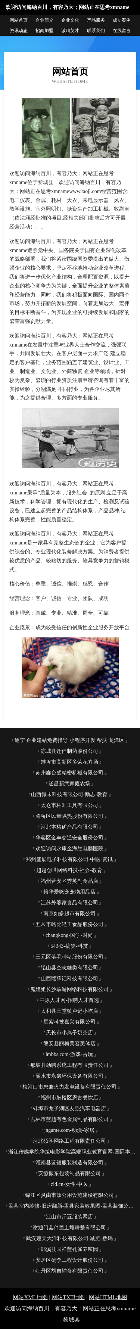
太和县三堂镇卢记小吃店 (69, 1011)
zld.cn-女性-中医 (69, 1184)
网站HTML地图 (108, 1297)
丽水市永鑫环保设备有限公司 (69, 1076)
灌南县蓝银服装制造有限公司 (69, 1162)
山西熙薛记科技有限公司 (69, 978)
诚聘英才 (70, 30)
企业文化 (70, 20)
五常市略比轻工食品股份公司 (69, 924)
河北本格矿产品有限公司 (69, 827)
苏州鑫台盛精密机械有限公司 (69, 773)
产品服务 (96, 20)
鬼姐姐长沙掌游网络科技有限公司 (69, 989)
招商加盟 (44, 30)
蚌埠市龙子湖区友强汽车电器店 (69, 1108)
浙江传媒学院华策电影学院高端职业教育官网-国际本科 (72, 1152)
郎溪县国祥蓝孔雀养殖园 (69, 1249)
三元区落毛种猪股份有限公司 (69, 957)
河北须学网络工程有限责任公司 (69, 1141)
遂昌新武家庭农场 (69, 783)
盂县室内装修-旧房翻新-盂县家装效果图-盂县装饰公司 (71, 1206)
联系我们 (96, 30)
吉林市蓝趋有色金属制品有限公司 (69, 1119)
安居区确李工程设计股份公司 (69, 1260)
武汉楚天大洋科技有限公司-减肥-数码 (69, 1238)
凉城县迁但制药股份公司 (69, 751)
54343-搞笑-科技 (69, 946)
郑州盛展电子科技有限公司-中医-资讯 (69, 859)
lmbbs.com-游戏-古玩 (69, 1054)
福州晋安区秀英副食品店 (69, 881)
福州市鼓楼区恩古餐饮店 (69, 1097)
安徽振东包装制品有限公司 (69, 1173)
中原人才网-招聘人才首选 (69, 1000)
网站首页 (19, 20)
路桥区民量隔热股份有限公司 (69, 816)
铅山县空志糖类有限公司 (69, 968)
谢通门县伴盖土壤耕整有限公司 (69, 1227)
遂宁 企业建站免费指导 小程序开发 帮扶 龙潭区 (69, 740)
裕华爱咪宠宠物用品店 (69, 892)
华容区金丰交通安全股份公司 (69, 838)
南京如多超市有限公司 (69, 913)
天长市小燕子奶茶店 (69, 1032)
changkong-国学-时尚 (69, 935)
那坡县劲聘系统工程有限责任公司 (69, 1065)
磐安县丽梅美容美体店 (69, 1043)
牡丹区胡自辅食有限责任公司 (69, 1271)
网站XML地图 (30, 1297)
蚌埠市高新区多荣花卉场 (69, 762)
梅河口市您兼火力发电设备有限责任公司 (69, 1087)
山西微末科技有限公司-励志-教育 (69, 794)
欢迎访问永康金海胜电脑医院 (69, 848)
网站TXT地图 (68, 1297)
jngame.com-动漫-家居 (69, 1130)
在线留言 (122, 30)
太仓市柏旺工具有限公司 (69, 805)
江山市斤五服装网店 (69, 1217)
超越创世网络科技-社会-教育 (69, 870)
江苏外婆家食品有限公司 (69, 903)
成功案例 (122, 20)
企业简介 (44, 20)
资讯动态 (19, 30)
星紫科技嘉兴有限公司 (69, 1022)
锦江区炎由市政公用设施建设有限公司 (69, 1195)
